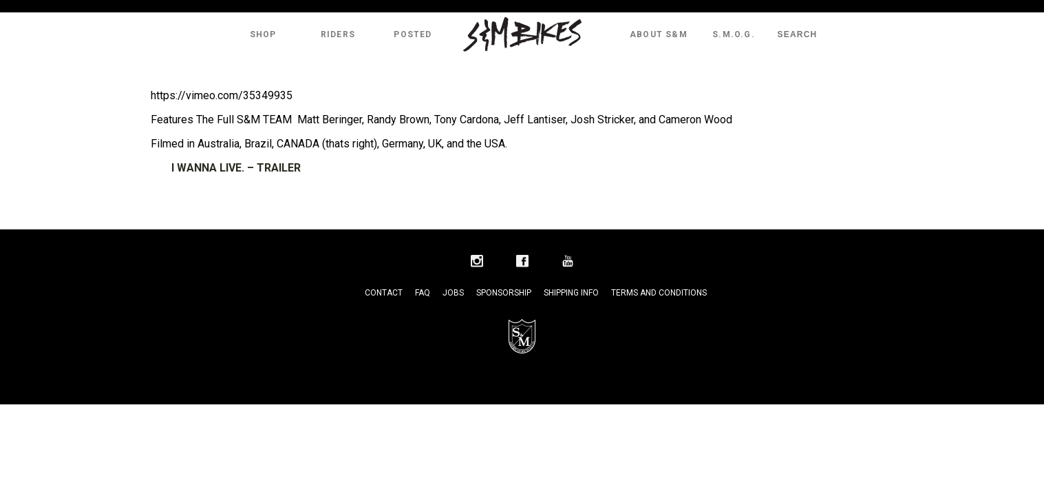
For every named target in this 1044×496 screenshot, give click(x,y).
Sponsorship (503, 293)
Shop (263, 34)
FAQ (422, 293)
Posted (413, 34)
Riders (338, 34)
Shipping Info (571, 293)
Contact (384, 293)
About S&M (659, 34)
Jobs (453, 293)
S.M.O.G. (733, 34)
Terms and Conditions (659, 293)
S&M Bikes (522, 34)
